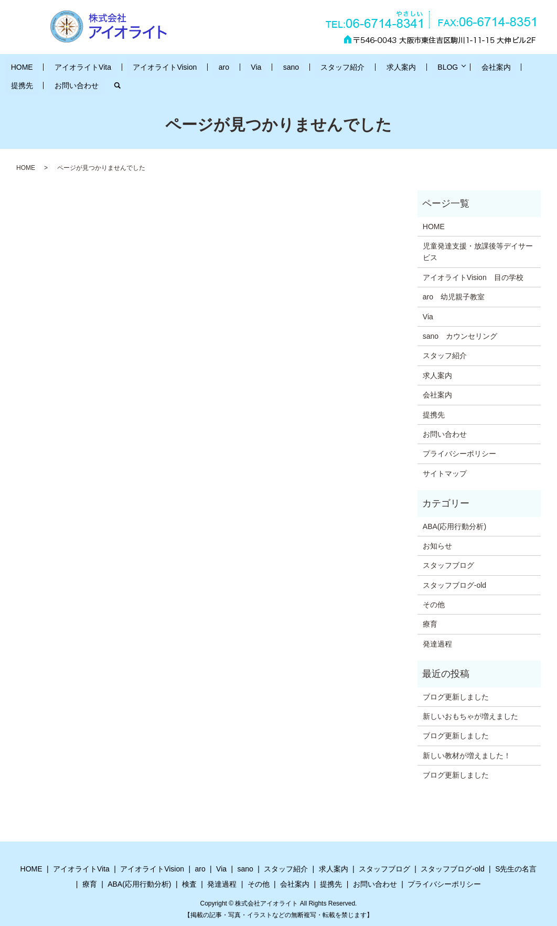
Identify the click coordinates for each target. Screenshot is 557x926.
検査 (189, 868)
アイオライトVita (86, 69)
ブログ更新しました (456, 680)
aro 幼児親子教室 (454, 281)
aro (204, 69)
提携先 (450, 69)
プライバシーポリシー (459, 438)
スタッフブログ (448, 549)
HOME (37, 69)
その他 (434, 589)
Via (225, 69)
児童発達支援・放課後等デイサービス (478, 236)
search (528, 69)
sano (249, 69)
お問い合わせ (493, 69)
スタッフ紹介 (289, 69)
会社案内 (414, 69)
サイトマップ (445, 457)
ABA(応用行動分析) (454, 510)
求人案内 (336, 69)
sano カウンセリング (460, 320)
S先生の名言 (516, 852)
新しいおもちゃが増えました (470, 700)
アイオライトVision (157, 69)
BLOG (371, 69)
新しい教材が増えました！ (467, 739)
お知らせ (437, 529)
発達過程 (437, 627)
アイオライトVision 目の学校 (473, 261)
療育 (430, 608)
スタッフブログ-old (454, 569)
